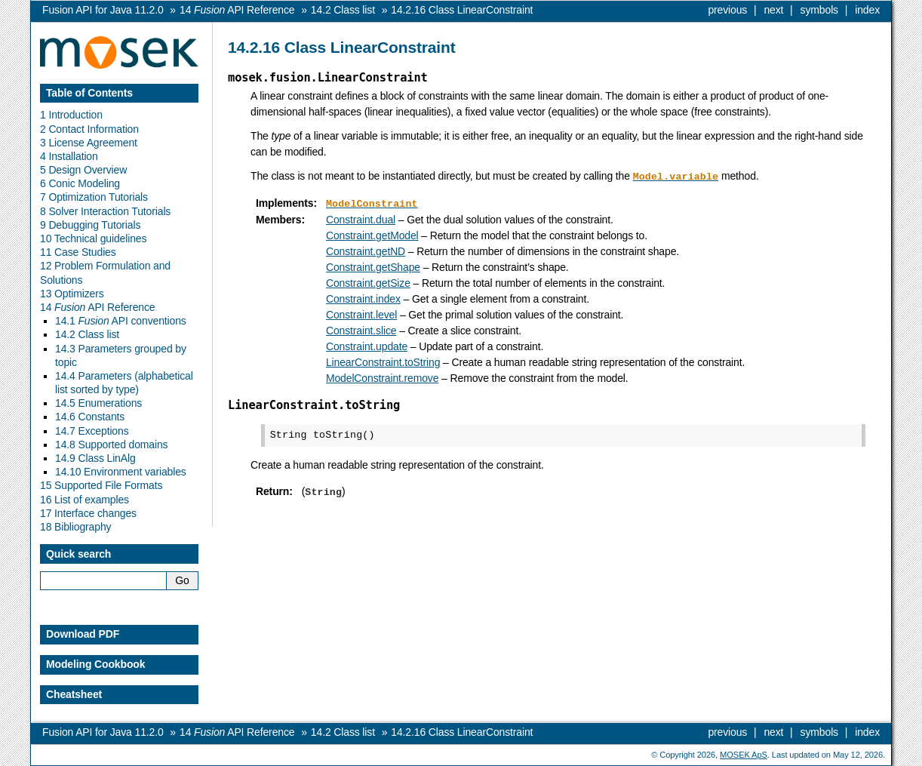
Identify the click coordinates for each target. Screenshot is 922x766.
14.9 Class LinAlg (95, 458)
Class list (343, 10)
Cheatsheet (74, 694)
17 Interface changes (88, 513)
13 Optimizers (72, 294)
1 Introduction (71, 115)
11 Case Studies (78, 252)
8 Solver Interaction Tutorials (105, 211)
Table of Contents (89, 93)
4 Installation (69, 156)
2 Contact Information (89, 129)
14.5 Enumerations (98, 403)
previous (727, 10)
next (773, 10)
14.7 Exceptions (92, 431)
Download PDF (82, 634)
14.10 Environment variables (120, 472)
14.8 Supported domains (111, 444)
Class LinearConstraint (462, 10)
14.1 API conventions (120, 321)
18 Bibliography (75, 527)
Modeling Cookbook (95, 664)
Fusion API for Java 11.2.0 (103, 10)
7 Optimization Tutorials (94, 197)
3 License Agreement (88, 143)
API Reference (237, 10)
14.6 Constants (89, 417)
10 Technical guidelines (93, 238)
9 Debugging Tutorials (90, 225)
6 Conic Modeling (80, 183)
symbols (819, 10)
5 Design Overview (83, 170)
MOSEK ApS (743, 754)
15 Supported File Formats (101, 485)
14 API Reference (97, 307)
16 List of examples (84, 500)
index (867, 10)
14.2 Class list (87, 334)
